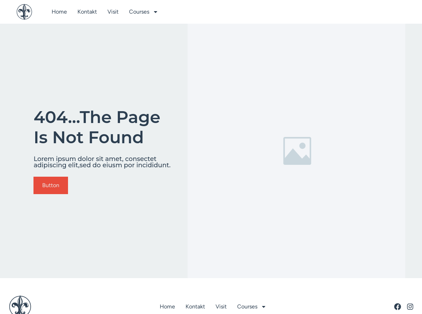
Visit (113, 11)
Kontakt (87, 11)
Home (59, 11)
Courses (143, 12)
